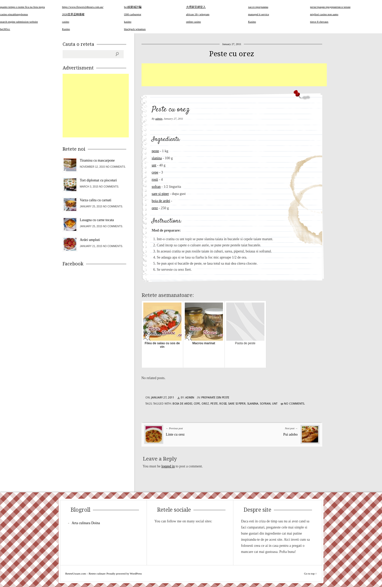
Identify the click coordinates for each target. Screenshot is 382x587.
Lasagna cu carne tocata (97, 220)
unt (154, 165)
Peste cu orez (231, 54)
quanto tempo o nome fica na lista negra (22, 6)
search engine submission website (19, 21)
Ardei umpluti (90, 240)
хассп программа (258, 6)
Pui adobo (290, 434)
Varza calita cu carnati (95, 200)
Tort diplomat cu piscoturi (98, 180)
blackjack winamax (135, 29)
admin (158, 118)
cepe (155, 172)
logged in (168, 466)
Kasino (252, 21)
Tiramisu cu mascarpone (97, 160)
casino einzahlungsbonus (14, 14)
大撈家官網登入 (196, 6)
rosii (155, 179)
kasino (127, 21)
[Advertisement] (234, 74)
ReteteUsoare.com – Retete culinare (85, 573)
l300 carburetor (132, 14)
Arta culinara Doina (86, 523)
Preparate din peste (215, 397)
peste (155, 151)
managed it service (258, 14)
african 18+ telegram (197, 14)
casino (65, 21)
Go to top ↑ (310, 573)
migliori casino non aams (324, 14)
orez (155, 208)
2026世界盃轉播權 (73, 14)
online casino (193, 21)
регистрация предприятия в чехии (330, 6)
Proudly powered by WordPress (124, 573)
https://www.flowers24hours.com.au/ (83, 6)
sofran (156, 187)
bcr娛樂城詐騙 (133, 6)
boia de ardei (161, 201)
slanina (157, 158)
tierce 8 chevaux (319, 21)
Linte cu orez (175, 434)
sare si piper (160, 194)
